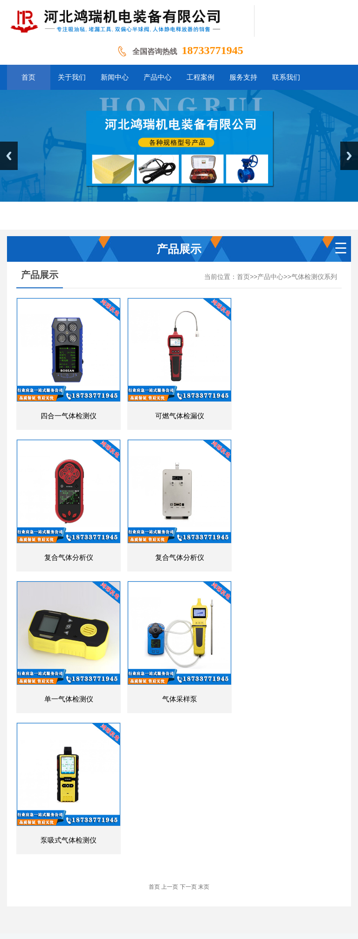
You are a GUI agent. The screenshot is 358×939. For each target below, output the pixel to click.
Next (349, 156)
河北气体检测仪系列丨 (263, 910)
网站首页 (79, 839)
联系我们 (279, 839)
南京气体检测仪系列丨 (118, 924)
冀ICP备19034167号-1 (297, 895)
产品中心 (270, 276)
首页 (243, 276)
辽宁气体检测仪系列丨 (198, 910)
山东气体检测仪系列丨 (132, 910)
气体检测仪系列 (314, 276)
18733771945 (212, 50)
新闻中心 (147, 839)
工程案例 (213, 839)
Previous (9, 156)
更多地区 (165, 924)
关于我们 (114, 839)
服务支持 (246, 839)
